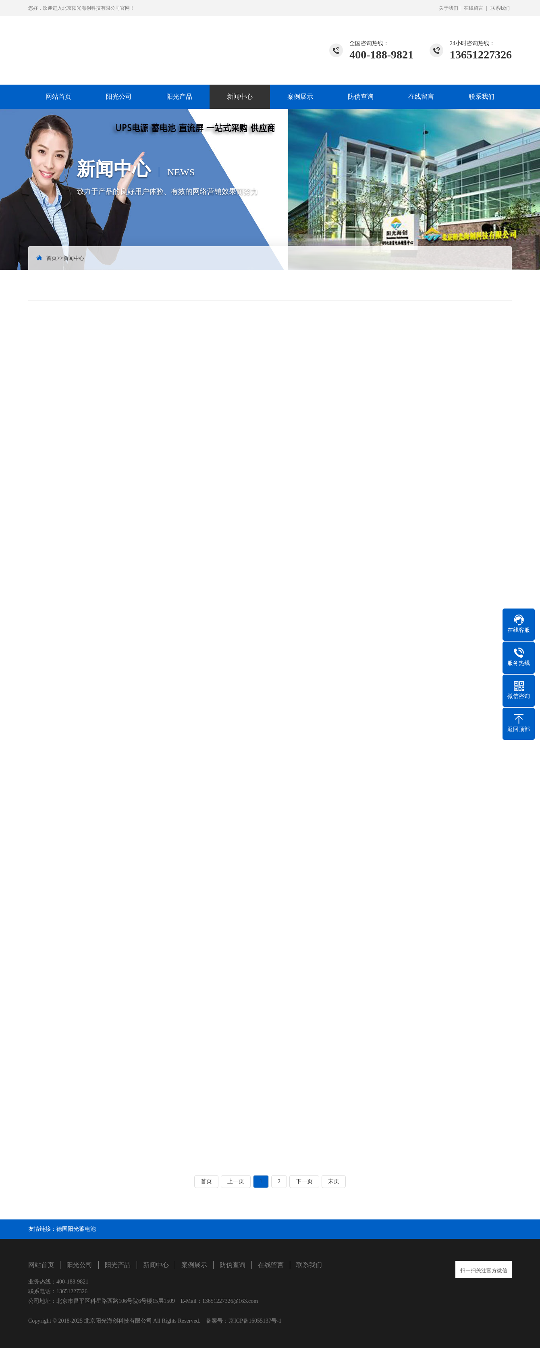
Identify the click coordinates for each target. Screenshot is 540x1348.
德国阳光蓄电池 (76, 1229)
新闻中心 (240, 96)
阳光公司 (119, 96)
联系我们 (500, 8)
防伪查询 (361, 96)
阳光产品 (179, 96)
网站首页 (58, 96)
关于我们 (448, 8)
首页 (51, 258)
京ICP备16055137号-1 (254, 1321)
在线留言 (473, 8)
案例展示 (300, 96)
